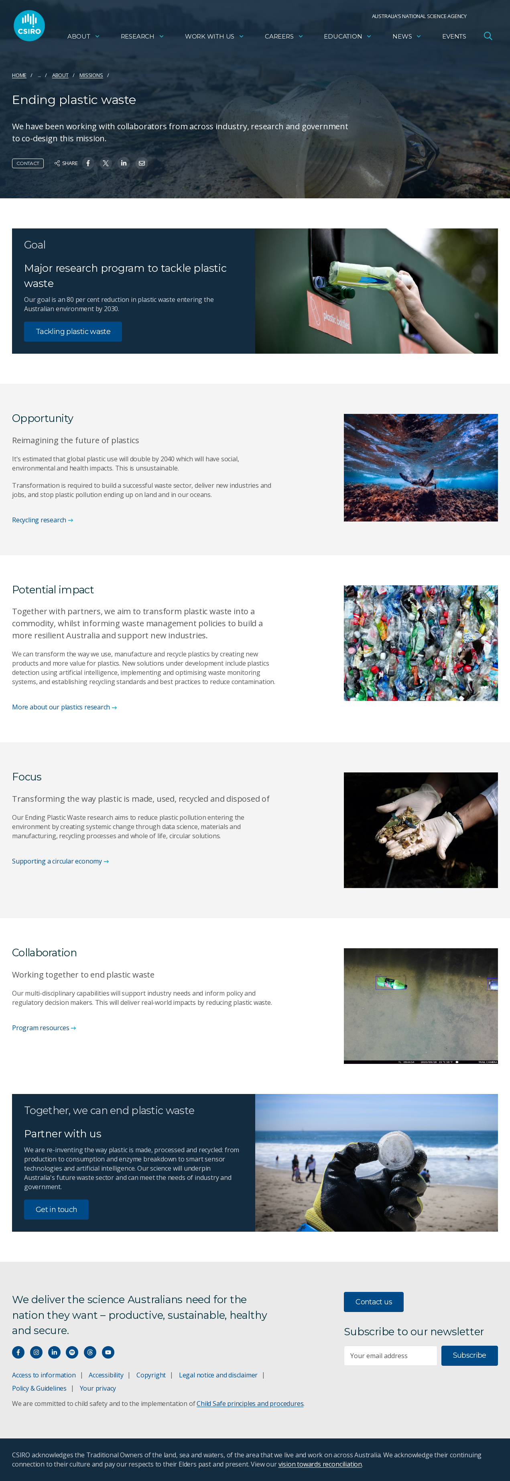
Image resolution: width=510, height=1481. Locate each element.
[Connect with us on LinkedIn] (54, 1352)
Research (143, 38)
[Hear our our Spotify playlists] (72, 1352)
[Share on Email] (142, 163)
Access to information (44, 1375)
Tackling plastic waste (73, 331)
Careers (284, 38)
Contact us (374, 1302)
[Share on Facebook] (88, 163)
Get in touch (56, 1209)
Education (348, 38)
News (407, 38)
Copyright (151, 1375)
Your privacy (98, 1388)
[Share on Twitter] (106, 163)
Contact (27, 163)
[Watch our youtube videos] (108, 1352)
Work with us (214, 38)
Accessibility (106, 1375)
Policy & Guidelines (39, 1388)
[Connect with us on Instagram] (36, 1352)
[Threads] (90, 1352)
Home (19, 75)
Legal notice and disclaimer (218, 1375)
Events (454, 38)
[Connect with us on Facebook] (18, 1352)
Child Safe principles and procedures (250, 1403)
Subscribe (469, 1355)
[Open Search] (488, 38)
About (83, 38)
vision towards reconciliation (320, 1464)
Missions (91, 75)
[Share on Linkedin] (124, 163)
